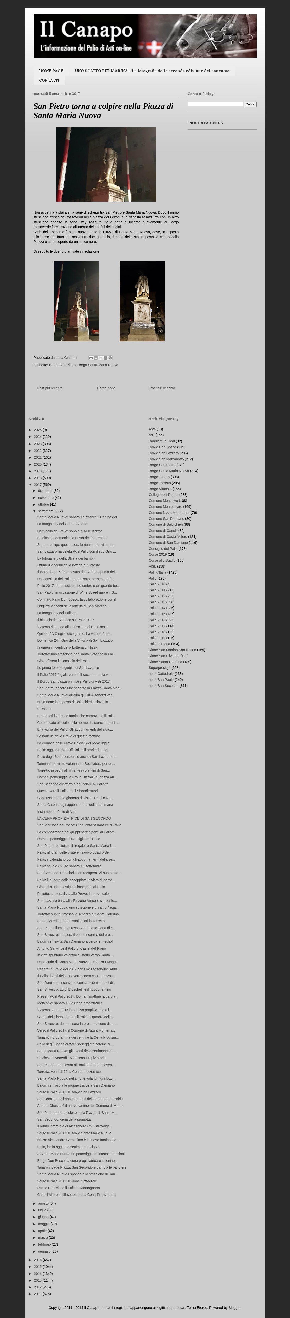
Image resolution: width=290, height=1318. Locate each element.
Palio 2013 (157, 602)
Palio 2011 (157, 590)
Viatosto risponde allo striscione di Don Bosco (72, 627)
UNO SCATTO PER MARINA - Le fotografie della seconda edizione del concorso (152, 70)
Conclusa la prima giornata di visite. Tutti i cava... (75, 798)
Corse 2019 (158, 554)
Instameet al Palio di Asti (56, 812)
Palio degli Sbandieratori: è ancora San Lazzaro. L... (77, 757)
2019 (38, 471)
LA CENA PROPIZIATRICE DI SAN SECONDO (74, 818)
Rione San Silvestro (164, 656)
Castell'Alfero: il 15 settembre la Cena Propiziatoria (76, 1195)
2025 (38, 430)
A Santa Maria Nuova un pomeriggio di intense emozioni (81, 1154)
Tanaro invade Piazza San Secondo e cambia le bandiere (81, 1167)
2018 (38, 478)
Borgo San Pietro (62, 365)
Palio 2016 (157, 620)
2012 (38, 1287)
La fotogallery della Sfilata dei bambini (66, 558)
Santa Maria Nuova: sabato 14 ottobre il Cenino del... (78, 517)
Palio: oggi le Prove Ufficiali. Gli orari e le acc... (73, 750)
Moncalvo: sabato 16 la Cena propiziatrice (70, 1003)
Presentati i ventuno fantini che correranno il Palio (75, 716)
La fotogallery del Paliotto (56, 613)
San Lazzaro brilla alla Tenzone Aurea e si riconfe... (77, 901)
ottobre (44, 504)
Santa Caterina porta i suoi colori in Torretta (71, 921)
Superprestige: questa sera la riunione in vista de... (76, 545)
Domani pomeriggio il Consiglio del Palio (68, 839)
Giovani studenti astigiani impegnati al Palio (71, 887)
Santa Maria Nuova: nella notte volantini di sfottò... (76, 1078)
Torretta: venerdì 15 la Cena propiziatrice (69, 1072)
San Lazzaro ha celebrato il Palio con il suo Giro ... (76, 551)
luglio (42, 1210)
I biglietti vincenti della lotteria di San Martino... (73, 606)
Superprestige (160, 668)
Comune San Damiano (166, 519)
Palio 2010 (157, 584)
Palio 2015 (157, 614)
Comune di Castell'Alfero (168, 537)
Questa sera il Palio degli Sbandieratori (67, 791)
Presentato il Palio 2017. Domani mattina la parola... (77, 996)
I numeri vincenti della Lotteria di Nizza (67, 647)
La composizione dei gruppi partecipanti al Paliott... (76, 832)
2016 (38, 1260)
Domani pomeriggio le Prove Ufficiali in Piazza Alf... (77, 777)
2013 (38, 1280)
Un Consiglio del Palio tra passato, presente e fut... (76, 579)
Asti (152, 435)
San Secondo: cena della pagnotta (64, 1119)
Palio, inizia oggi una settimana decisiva (68, 1147)
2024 (38, 437)
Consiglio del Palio (163, 549)
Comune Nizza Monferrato (169, 513)
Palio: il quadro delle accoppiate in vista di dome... (76, 880)
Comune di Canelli (163, 531)
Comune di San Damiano (168, 543)
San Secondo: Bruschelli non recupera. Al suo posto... (79, 873)
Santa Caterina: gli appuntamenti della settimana (75, 805)
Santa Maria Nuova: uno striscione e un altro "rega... (78, 907)
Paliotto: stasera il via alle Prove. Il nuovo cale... (74, 894)
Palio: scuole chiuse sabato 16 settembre (69, 866)
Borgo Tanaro (159, 477)
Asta (152, 429)
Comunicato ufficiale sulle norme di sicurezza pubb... (78, 723)
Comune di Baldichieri (166, 524)
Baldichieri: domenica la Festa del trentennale (72, 538)
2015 (38, 1267)
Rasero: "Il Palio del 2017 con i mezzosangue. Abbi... (78, 969)
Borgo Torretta (160, 483)
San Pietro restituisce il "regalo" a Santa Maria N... (76, 846)
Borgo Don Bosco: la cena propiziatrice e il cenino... (77, 1161)
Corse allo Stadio (162, 560)
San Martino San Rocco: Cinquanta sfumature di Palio (79, 825)
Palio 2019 (157, 638)
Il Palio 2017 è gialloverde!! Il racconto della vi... (74, 675)
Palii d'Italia (157, 572)
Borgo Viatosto (160, 489)
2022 (38, 451)
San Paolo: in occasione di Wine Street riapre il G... (77, 592)
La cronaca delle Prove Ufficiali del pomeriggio (73, 743)
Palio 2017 (157, 626)
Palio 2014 (157, 608)
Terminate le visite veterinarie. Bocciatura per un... (76, 764)
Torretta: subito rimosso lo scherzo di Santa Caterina (78, 914)
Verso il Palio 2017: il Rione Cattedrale (67, 1181)
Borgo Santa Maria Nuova (98, 365)
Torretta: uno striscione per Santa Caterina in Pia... (76, 654)
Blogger (234, 1308)
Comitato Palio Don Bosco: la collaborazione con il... (78, 599)
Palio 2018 (157, 632)
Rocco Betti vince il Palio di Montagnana (68, 1188)
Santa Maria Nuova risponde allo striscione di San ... (78, 1174)
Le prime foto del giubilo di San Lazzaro (68, 668)
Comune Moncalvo (163, 501)
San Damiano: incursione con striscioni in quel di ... (77, 983)
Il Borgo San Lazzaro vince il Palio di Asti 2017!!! (74, 681)
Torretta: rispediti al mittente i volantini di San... (73, 770)
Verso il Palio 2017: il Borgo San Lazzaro (69, 1092)
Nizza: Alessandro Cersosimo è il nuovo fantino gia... (78, 1140)
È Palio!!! (44, 709)
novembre (46, 498)
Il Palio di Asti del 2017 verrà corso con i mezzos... (76, 976)
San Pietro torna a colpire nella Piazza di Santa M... (77, 1113)
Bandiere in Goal (162, 441)
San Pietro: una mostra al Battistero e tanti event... (76, 1065)
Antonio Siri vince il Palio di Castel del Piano (71, 948)
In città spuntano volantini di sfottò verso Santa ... (75, 955)
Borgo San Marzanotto (166, 459)
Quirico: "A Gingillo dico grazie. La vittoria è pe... (74, 634)
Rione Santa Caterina (165, 662)
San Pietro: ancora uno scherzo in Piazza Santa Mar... (79, 688)
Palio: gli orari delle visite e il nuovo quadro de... (74, 852)
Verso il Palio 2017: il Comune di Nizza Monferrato (76, 1030)
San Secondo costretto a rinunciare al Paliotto (72, 784)
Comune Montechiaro (165, 507)
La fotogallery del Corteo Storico (62, 524)
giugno (44, 1217)
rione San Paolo (161, 680)
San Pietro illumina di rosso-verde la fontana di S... (76, 928)
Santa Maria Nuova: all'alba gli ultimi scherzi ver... (75, 695)
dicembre (45, 491)
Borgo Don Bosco (162, 447)
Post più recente (50, 388)
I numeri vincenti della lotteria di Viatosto (68, 565)
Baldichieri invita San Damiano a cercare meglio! (75, 941)
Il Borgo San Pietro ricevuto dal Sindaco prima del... (77, 572)
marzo (43, 1238)
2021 (38, 457)
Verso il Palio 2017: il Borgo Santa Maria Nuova (74, 1133)
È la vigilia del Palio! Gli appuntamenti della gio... (75, 729)
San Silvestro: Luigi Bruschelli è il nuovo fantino (74, 989)
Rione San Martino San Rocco (172, 650)
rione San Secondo (164, 686)
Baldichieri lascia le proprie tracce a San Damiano (76, 1085)
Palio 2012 (157, 596)
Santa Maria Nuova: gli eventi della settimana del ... (77, 1051)
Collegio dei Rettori (163, 495)
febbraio (45, 1244)
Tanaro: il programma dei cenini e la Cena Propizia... (78, 1037)
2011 (38, 1294)
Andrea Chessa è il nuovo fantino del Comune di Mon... (80, 1106)
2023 (38, 444)
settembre (46, 511)
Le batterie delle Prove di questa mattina (68, 736)
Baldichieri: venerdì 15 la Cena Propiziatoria (71, 1058)
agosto (44, 1203)
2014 (38, 1274)
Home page (106, 388)
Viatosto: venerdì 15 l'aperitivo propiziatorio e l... (74, 1010)
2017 (38, 485)
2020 (38, 464)
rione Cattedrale (161, 674)
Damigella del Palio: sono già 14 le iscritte (69, 531)
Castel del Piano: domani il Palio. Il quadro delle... (75, 1017)
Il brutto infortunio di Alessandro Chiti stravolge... (74, 1126)
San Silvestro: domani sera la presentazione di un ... (77, 1024)
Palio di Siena (159, 644)
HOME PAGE (51, 70)
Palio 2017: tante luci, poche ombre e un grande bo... (78, 586)
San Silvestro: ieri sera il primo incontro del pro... (75, 935)
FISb (152, 566)
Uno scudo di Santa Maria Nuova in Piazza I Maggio (77, 962)
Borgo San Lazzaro (164, 453)
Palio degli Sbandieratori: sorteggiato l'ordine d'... (75, 1044)
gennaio (45, 1251)
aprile (43, 1231)
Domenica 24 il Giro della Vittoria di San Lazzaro (75, 640)
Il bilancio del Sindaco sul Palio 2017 (65, 620)
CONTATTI (49, 80)
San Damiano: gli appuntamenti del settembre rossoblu (80, 1099)
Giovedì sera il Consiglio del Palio (63, 661)
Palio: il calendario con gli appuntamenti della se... (76, 859)
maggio (44, 1224)
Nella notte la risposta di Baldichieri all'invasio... (74, 702)
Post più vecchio (162, 388)
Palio (153, 578)
